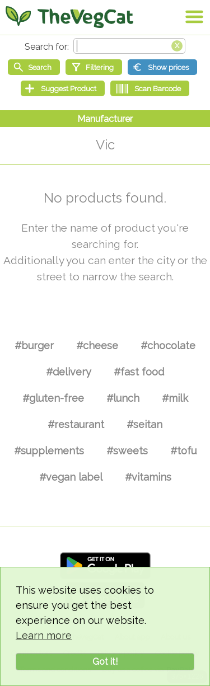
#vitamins (148, 477)
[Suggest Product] (63, 88)
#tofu (183, 451)
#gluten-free (53, 398)
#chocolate (168, 345)
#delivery (68, 372)
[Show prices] (162, 67)
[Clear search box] (177, 44)
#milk (175, 398)
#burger (34, 345)
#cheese (97, 345)
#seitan (144, 424)
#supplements (49, 451)
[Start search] (34, 67)
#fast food (139, 372)
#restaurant (76, 424)
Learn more (44, 635)
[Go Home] (69, 17)
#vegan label (70, 477)
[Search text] (129, 46)
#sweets (127, 451)
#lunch (122, 398)
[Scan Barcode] (149, 88)
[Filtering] (94, 67)
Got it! (105, 661)
